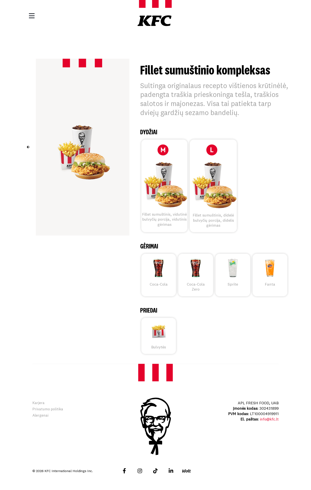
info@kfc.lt (269, 419)
